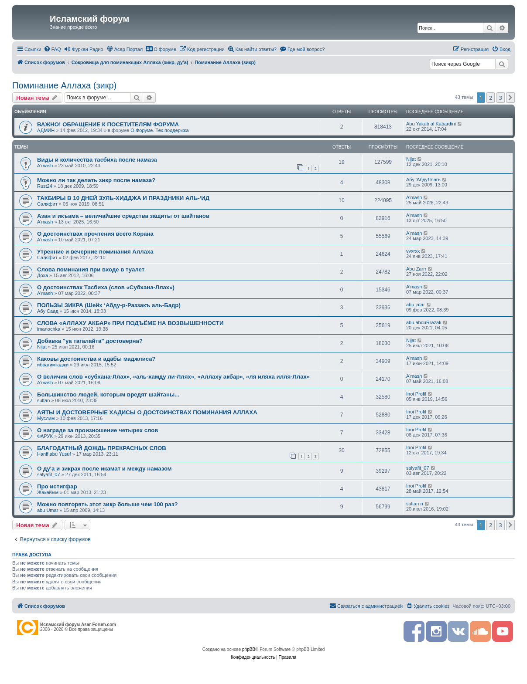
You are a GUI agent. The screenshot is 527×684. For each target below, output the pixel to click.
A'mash (45, 165)
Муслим (46, 418)
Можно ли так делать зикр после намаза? (96, 180)
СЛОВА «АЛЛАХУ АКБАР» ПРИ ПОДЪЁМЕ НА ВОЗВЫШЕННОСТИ (130, 323)
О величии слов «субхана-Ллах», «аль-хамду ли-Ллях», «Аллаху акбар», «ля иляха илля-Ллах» (173, 376)
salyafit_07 (48, 474)
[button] (510, 97)
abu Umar (47, 510)
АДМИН (46, 130)
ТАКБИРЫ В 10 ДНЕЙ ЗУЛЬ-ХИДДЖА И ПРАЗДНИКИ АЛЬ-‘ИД (123, 198)
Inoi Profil (416, 393)
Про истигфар (57, 486)
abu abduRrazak (423, 322)
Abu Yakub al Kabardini (431, 123)
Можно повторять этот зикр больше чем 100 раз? (107, 504)
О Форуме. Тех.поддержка (159, 130)
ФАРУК (45, 436)
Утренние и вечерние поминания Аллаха (95, 251)
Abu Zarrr (416, 268)
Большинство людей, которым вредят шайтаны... (108, 394)
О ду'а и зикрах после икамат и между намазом (104, 468)
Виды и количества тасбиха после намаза (97, 159)
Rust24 (44, 186)
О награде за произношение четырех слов (97, 430)
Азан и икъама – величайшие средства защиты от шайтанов (123, 216)
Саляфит (47, 204)
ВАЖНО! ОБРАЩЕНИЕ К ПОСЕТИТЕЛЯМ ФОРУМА (108, 124)
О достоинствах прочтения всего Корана (95, 233)
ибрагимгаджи (52, 364)
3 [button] (500, 98)
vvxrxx (413, 251)
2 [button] (490, 98)
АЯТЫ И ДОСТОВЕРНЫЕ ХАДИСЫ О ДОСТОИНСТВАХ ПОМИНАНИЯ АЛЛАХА (147, 412)
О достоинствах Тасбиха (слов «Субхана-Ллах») (106, 287)
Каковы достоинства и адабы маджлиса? (96, 359)
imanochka (48, 329)
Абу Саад (47, 311)
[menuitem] (52, 49)
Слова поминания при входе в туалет (90, 269)
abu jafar (415, 304)
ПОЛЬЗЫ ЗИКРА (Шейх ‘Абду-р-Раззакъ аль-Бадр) (109, 305)
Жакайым (47, 492)
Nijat (411, 159)
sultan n (414, 503)
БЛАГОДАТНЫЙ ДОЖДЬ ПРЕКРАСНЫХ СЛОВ (101, 448)
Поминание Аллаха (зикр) (64, 85)
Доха (42, 275)
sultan (43, 400)
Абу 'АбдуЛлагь (423, 179)
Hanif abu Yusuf (54, 454)
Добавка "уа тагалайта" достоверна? (90, 341)
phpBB (248, 649)
